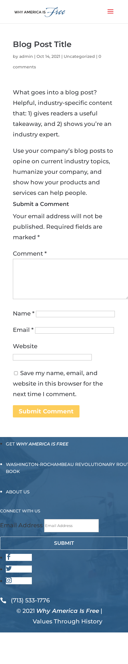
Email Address (21, 524)
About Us (18, 492)
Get (37, 444)
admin (26, 56)
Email (23, 329)
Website (25, 346)
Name (23, 313)
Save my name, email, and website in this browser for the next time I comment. (58, 384)
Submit (64, 543)
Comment (30, 253)
